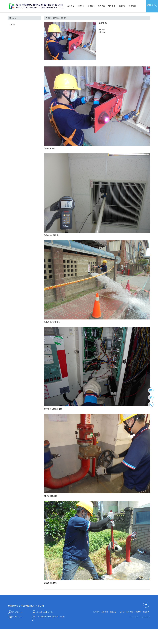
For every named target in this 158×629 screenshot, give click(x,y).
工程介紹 (121, 612)
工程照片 (12, 25)
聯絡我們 (132, 6)
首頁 (48, 18)
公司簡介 (70, 6)
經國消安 (152, 5)
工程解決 (101, 6)
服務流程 (91, 6)
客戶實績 (111, 6)
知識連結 (122, 6)
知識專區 (138, 612)
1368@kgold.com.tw (42, 612)
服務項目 (80, 6)
